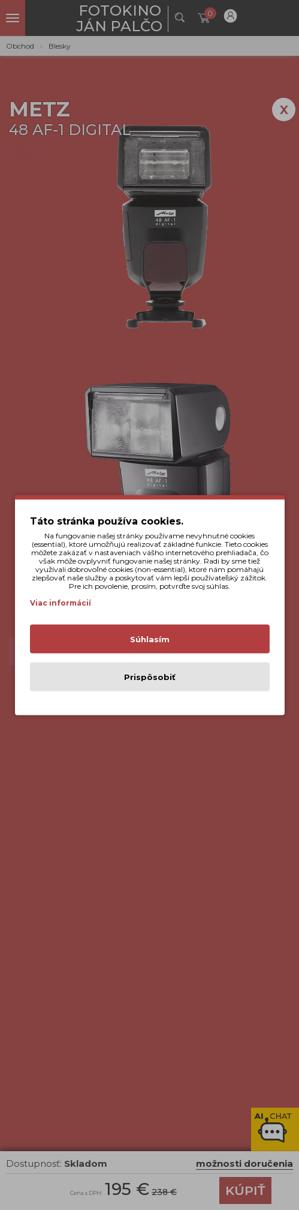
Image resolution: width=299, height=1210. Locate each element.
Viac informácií (60, 602)
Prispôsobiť (150, 677)
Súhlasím (150, 639)
